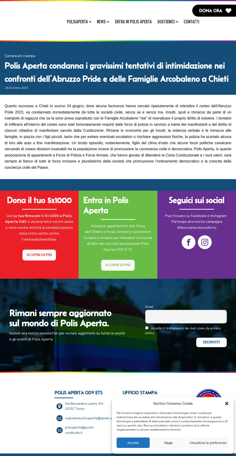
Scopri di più (39, 244)
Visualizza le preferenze (208, 443)
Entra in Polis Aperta (135, 21)
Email (149, 296)
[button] (226, 403)
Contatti (194, 21)
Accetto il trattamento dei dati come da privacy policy (183, 320)
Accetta (133, 443)
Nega (168, 443)
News (105, 21)
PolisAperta (81, 21)
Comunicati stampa (20, 46)
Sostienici (170, 21)
